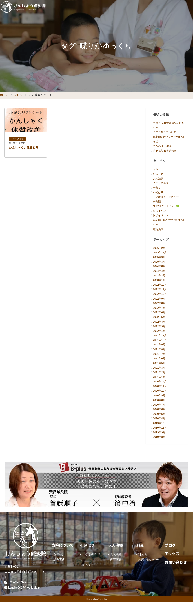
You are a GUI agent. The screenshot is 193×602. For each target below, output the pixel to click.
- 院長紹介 (58, 554)
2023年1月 (159, 280)
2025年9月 (159, 257)
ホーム (4, 94)
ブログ (18, 94)
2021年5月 (159, 363)
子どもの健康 (17, 139)
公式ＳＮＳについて (164, 132)
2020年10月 (160, 390)
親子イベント (160, 215)
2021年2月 (159, 372)
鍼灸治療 (158, 229)
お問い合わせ (176, 562)
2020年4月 (159, 418)
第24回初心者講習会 (164, 150)
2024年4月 (159, 270)
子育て (157, 187)
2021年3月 (159, 367)
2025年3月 (159, 261)
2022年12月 (160, 284)
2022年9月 (159, 298)
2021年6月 (159, 358)
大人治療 (158, 178)
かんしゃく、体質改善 (23, 147)
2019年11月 (160, 427)
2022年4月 (159, 321)
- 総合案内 (58, 559)
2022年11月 (160, 289)
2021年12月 (160, 335)
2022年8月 (159, 303)
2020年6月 (159, 409)
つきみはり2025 (162, 145)
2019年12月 (160, 423)
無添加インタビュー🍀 (166, 206)
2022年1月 (159, 330)
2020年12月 (160, 381)
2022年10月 (160, 293)
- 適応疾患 (86, 564)
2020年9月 (159, 395)
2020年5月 (159, 413)
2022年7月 (159, 307)
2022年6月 (159, 312)
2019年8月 (159, 436)
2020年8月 (159, 400)
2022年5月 (159, 316)
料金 (140, 545)
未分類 (157, 201)
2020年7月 (159, 404)
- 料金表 (141, 554)
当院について (62, 545)
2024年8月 (159, 266)
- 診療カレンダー (147, 559)
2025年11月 (160, 252)
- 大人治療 (115, 554)
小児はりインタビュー (166, 196)
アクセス (172, 554)
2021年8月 (159, 349)
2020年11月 (160, 386)
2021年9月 (159, 344)
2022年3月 (159, 326)
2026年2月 (159, 247)
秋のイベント (160, 210)
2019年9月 (159, 432)
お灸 (155, 169)
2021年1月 (159, 377)
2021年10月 (160, 340)
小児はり (158, 192)
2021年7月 (159, 353)
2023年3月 (159, 275)
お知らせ (158, 173)
